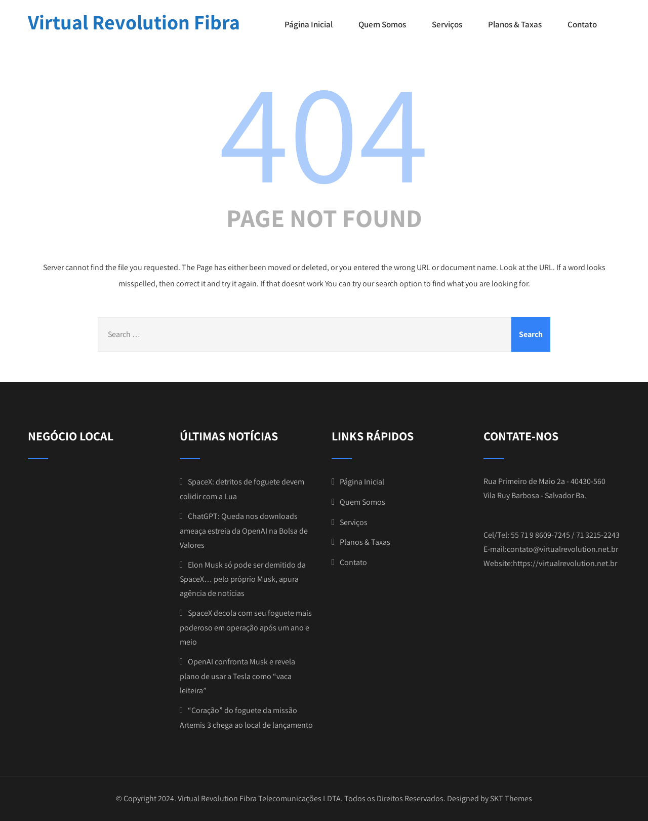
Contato (582, 24)
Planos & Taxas (515, 24)
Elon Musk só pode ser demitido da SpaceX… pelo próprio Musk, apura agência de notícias (243, 579)
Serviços (447, 24)
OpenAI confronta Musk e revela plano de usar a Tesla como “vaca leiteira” (237, 676)
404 (324, 130)
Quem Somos (382, 24)
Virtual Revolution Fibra (134, 22)
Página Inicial (309, 24)
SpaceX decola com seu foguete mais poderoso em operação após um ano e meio (246, 627)
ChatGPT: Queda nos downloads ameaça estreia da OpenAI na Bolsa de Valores (244, 530)
